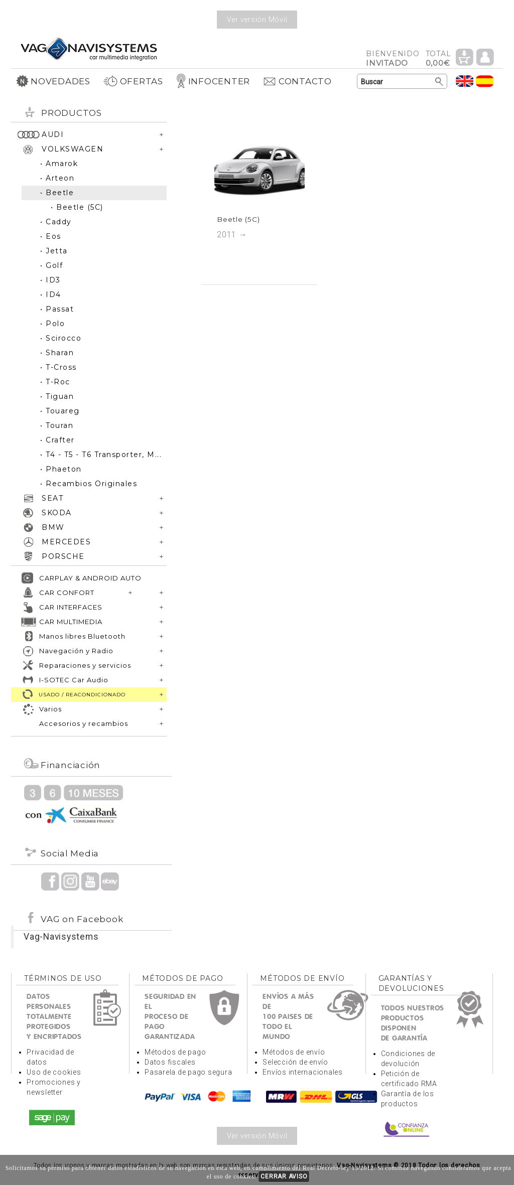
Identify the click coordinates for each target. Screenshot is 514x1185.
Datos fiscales (170, 1062)
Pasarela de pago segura (188, 1072)
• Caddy (56, 221)
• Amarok (59, 163)
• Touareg (60, 410)
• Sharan (57, 352)
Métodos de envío (294, 1052)
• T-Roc (55, 381)
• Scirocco (60, 338)
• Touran (56, 425)
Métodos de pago (175, 1052)
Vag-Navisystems (61, 937)
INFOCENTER (213, 81)
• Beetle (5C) (77, 207)
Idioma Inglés (465, 81)
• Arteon (57, 178)
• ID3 (50, 279)
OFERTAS (133, 81)
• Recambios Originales (88, 483)
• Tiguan (57, 396)
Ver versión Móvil (257, 20)
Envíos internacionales (303, 1072)
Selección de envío (295, 1062)
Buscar (439, 81)
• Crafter (57, 440)
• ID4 (50, 294)
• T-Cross (58, 367)
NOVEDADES (53, 81)
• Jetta (54, 250)
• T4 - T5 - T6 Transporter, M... (101, 454)
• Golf (51, 265)
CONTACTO (297, 81)
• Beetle (57, 192)
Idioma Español (485, 81)
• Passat (57, 309)
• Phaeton (61, 469)
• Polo (52, 323)
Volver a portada (89, 48)
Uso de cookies (54, 1072)
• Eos (50, 236)
